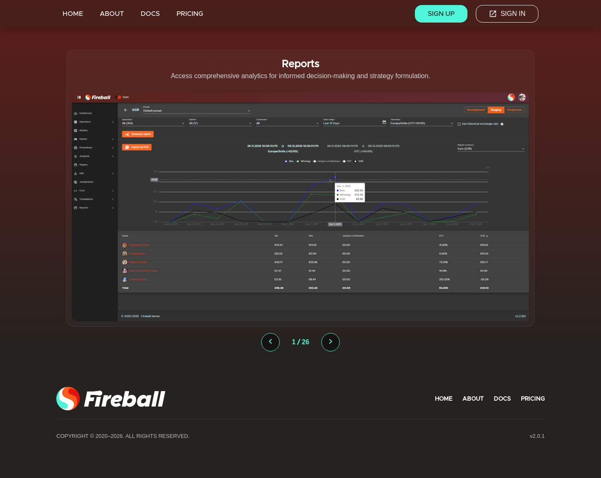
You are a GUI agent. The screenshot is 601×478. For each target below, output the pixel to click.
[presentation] (270, 342)
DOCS (150, 13)
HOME (73, 13)
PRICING (190, 13)
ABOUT (112, 13)
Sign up (441, 13)
